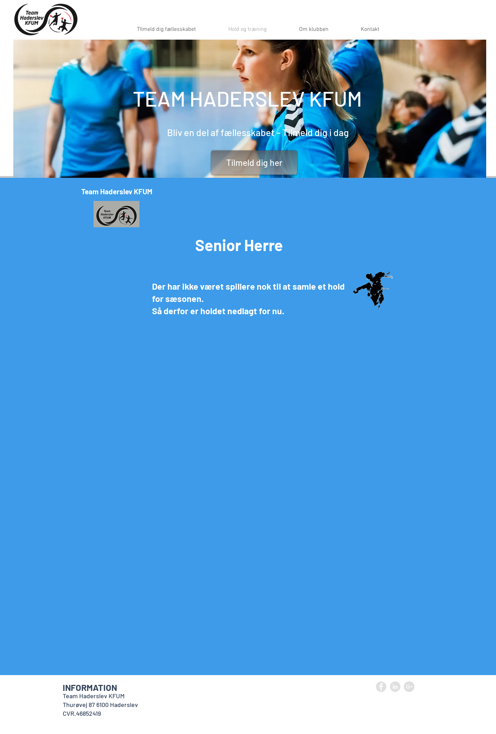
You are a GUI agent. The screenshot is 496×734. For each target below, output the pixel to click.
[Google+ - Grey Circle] (409, 686)
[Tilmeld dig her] (254, 162)
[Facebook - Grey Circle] (381, 686)
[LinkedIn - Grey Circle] (395, 686)
